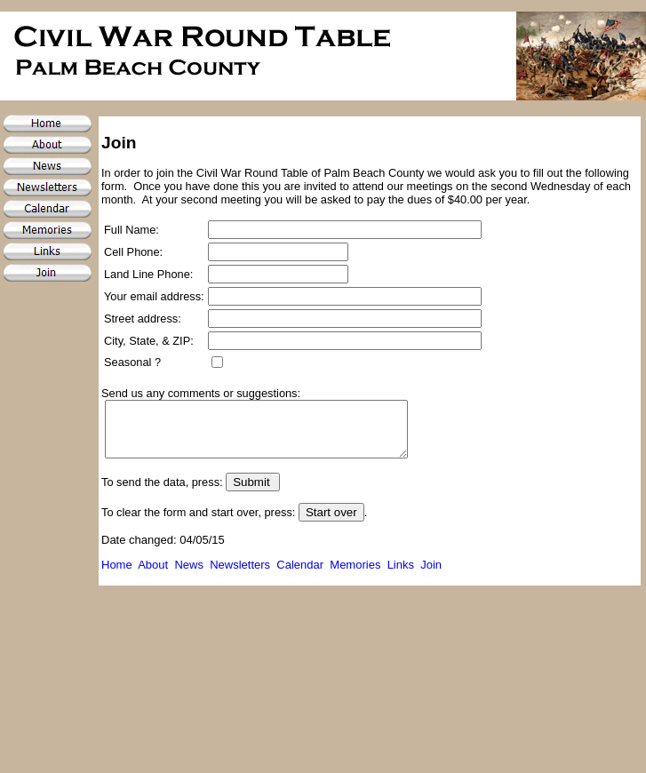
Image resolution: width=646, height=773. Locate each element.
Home (116, 575)
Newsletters (240, 575)
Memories (355, 575)
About (153, 575)
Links (404, 575)
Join (431, 575)
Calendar (303, 575)
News (188, 575)
